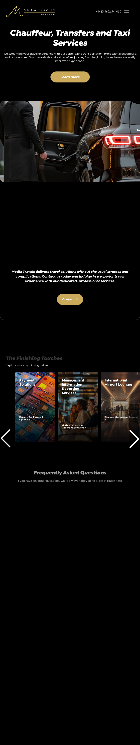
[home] (30, 11)
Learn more (70, 77)
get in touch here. (111, 481)
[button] (126, 11)
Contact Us (70, 299)
